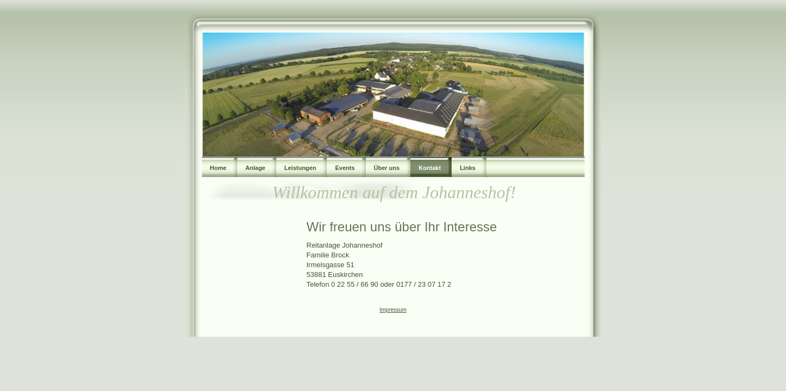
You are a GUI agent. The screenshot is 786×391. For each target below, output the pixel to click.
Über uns (387, 168)
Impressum (392, 310)
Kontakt (430, 168)
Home (218, 168)
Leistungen (300, 168)
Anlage (255, 168)
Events (344, 168)
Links (468, 168)
